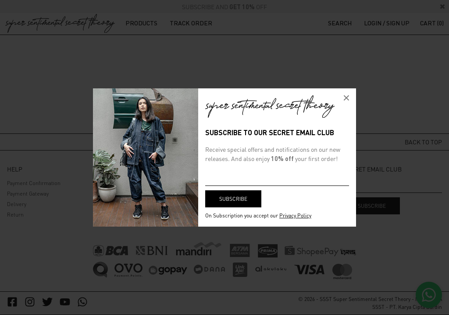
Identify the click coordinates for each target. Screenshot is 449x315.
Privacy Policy (295, 215)
